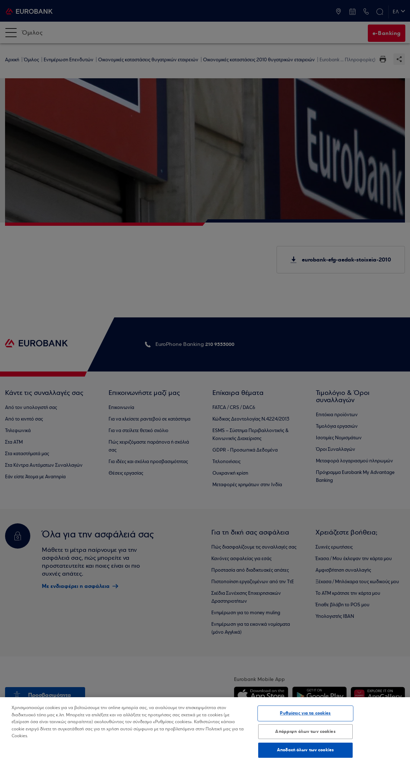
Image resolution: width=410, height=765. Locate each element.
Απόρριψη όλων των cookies (305, 731)
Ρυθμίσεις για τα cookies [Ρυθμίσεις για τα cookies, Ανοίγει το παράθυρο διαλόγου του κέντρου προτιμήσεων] (305, 713)
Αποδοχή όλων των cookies (305, 750)
